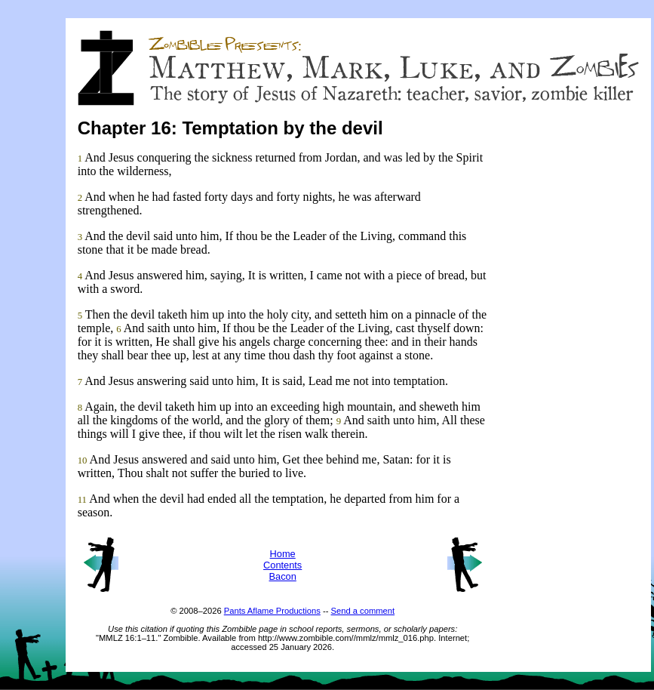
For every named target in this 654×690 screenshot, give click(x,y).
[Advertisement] (578, 377)
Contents (282, 565)
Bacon (282, 576)
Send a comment (363, 610)
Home (283, 553)
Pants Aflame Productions (272, 610)
